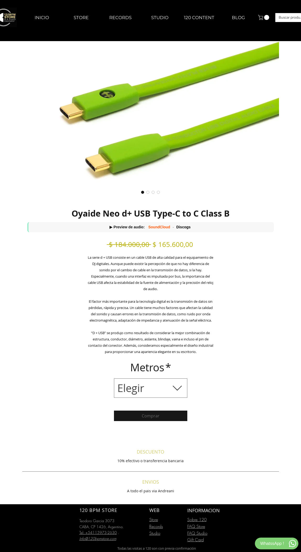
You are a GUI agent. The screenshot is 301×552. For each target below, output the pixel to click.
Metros (150, 367)
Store (153, 519)
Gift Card (195, 540)
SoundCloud (159, 227)
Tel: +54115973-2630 (98, 532)
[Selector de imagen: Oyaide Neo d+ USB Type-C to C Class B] (142, 192)
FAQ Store (196, 526)
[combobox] (150, 388)
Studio (154, 533)
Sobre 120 (197, 519)
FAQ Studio (197, 533)
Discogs (183, 227)
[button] (264, 17)
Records (156, 526)
